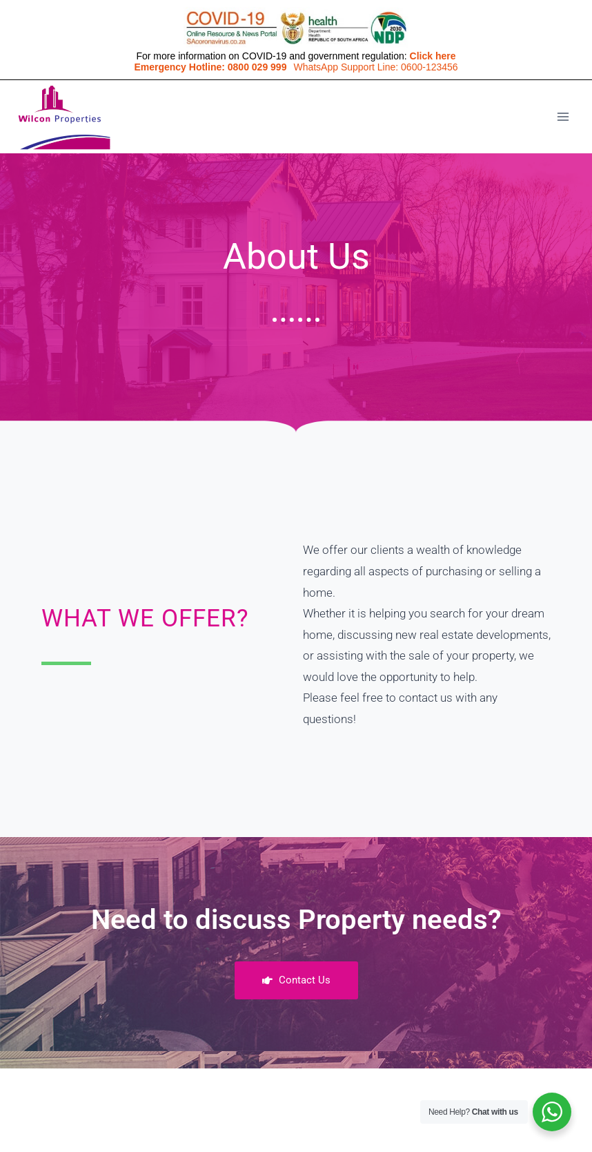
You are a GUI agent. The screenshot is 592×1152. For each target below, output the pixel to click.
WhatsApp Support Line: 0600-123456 (375, 67)
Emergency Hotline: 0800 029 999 (210, 67)
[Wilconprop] (64, 117)
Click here (433, 55)
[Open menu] (562, 116)
